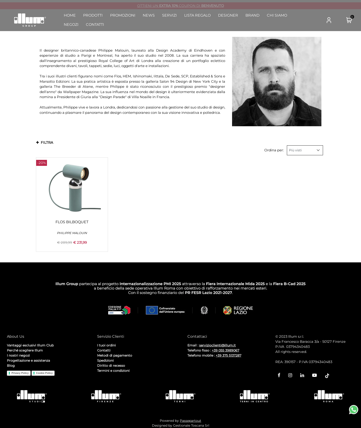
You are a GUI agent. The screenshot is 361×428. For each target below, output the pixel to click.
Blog (11, 366)
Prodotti (93, 15)
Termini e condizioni (113, 371)
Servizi (169, 15)
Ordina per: (274, 150)
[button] (311, 20)
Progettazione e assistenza (28, 360)
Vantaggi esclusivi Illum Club (30, 345)
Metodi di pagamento (114, 355)
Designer (228, 15)
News (149, 15)
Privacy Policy (20, 373)
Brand (252, 15)
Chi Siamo (277, 15)
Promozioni (122, 15)
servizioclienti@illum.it (217, 345)
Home (70, 15)
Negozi (71, 24)
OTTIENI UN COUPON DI (180, 5)
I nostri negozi (18, 355)
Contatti (95, 24)
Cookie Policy (44, 373)
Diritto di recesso (111, 366)
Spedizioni (105, 360)
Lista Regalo (197, 15)
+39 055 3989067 (225, 350)
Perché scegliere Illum (25, 350)
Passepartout (190, 421)
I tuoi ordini (106, 345)
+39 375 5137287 (228, 355)
